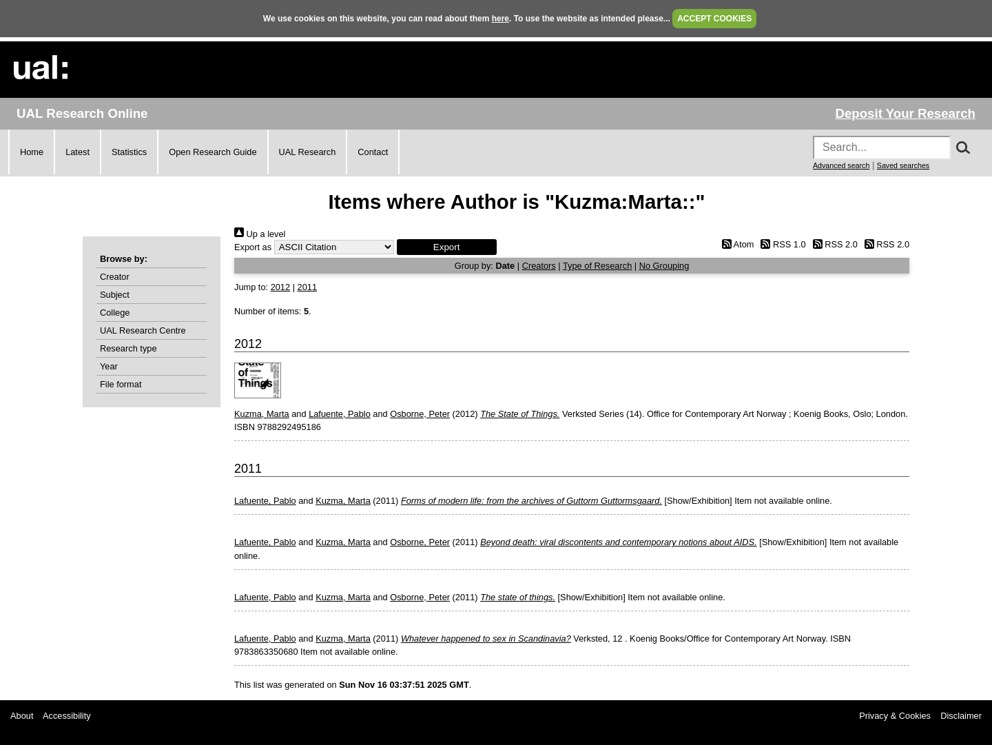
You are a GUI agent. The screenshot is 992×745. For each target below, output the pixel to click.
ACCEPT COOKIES (714, 18)
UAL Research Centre (143, 330)
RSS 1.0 (781, 244)
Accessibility (67, 716)
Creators (539, 266)
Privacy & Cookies (895, 716)
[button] (447, 247)
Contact (373, 152)
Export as (252, 247)
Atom (735, 244)
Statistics (129, 152)
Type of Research (597, 266)
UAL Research (307, 152)
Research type (128, 348)
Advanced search (841, 165)
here (500, 18)
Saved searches (903, 165)
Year (109, 366)
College (115, 312)
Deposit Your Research (905, 113)
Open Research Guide (212, 152)
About (21, 716)
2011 (307, 287)
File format (120, 384)
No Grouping (664, 266)
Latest (77, 152)
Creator (115, 277)
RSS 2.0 (833, 244)
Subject (115, 294)
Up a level (259, 234)
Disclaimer (961, 716)
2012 (280, 287)
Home (31, 152)
